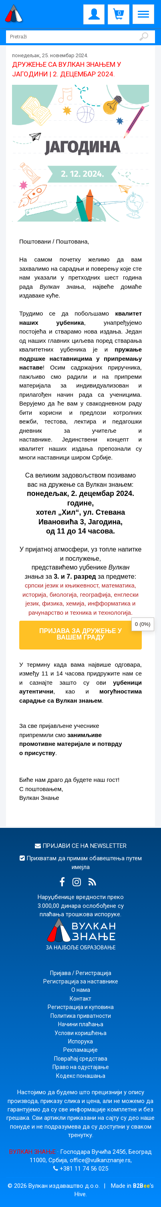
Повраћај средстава (80, 1058)
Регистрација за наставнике (80, 981)
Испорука (80, 1041)
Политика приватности (80, 1016)
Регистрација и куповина (81, 1007)
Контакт (80, 998)
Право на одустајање (80, 1067)
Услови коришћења (80, 1033)
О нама (80, 990)
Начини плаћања (80, 1024)
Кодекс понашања (80, 1076)
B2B (141, 1186)
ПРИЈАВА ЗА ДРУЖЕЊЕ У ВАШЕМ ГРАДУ (80, 634)
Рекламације (80, 1050)
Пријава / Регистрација (80, 973)
